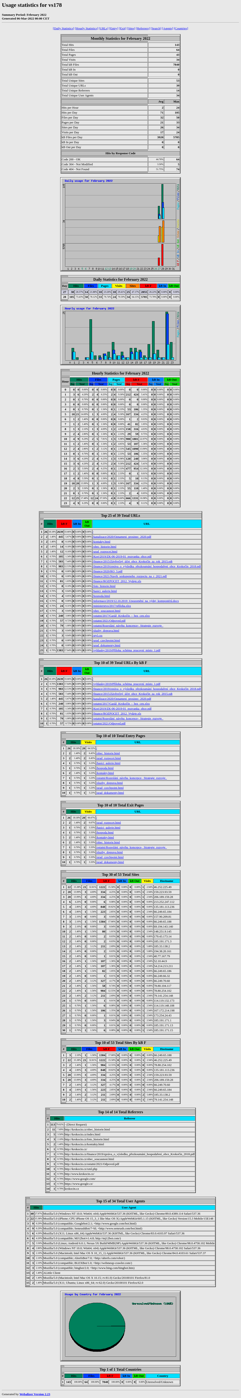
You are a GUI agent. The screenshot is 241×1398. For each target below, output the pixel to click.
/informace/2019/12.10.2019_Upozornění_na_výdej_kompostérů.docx (136, 601)
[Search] (156, 28)
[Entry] (113, 28)
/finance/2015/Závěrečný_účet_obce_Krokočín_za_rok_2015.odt (133, 561)
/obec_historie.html (104, 546)
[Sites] (131, 28)
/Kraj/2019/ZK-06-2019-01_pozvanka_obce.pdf (122, 556)
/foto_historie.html (104, 586)
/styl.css (98, 635)
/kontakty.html (101, 541)
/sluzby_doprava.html (106, 630)
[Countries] (181, 28)
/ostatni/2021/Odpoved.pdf (109, 620)
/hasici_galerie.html (105, 591)
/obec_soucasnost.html (106, 610)
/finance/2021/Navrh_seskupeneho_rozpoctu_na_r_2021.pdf (130, 576)
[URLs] (103, 28)
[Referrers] (143, 28)
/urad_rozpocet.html (105, 551)
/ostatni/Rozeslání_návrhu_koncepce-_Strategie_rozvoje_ (128, 625)
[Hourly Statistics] (86, 28)
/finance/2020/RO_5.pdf (108, 571)
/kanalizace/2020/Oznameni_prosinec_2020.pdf (122, 536)
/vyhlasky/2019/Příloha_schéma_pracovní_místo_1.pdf (127, 650)
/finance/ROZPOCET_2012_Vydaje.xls (117, 581)
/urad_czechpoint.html (106, 640)
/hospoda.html (101, 596)
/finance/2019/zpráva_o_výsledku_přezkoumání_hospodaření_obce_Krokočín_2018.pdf (147, 566)
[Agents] (167, 28)
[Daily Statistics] (63, 28)
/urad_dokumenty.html (106, 645)
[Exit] (122, 28)
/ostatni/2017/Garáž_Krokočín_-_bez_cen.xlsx (121, 615)
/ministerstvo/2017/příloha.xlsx (112, 606)
